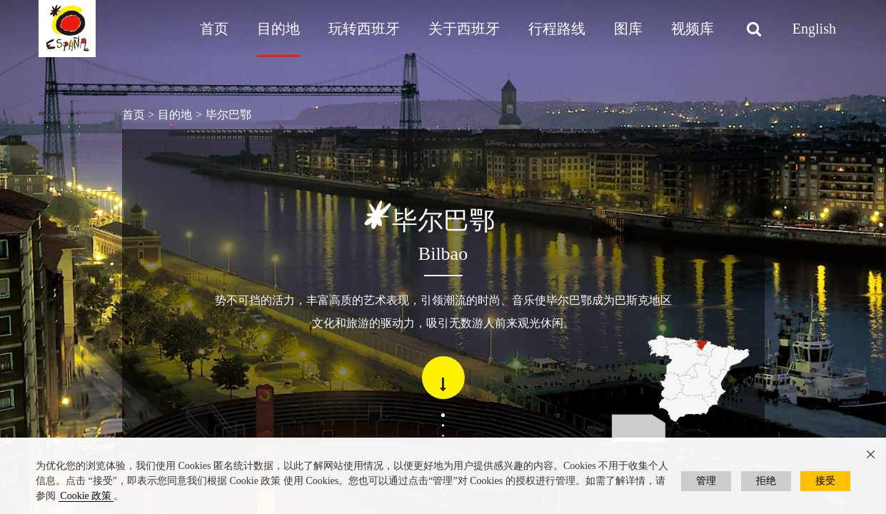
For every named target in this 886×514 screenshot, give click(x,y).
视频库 (692, 28)
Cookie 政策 (85, 495)
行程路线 (556, 28)
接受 (825, 480)
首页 (214, 28)
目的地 (278, 28)
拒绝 (766, 480)
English (814, 28)
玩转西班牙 (364, 28)
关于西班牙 (464, 28)
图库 (628, 28)
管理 (706, 480)
